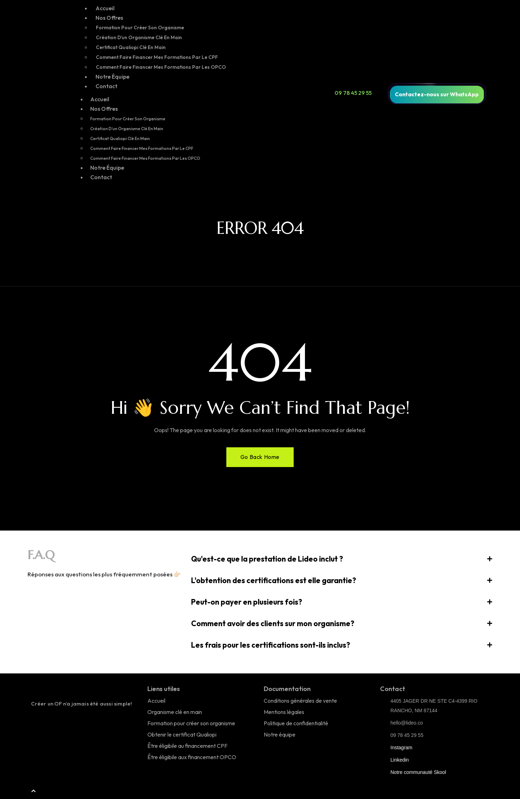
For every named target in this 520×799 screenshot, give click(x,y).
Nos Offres (109, 17)
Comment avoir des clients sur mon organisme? (272, 623)
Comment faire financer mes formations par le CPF (157, 57)
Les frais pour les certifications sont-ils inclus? (270, 644)
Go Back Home (260, 456)
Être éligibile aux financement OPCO (191, 757)
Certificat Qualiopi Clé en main (131, 47)
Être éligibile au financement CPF (187, 745)
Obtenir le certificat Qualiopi (181, 734)
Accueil (105, 8)
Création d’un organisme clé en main (139, 37)
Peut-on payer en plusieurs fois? (246, 601)
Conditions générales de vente (300, 700)
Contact (106, 86)
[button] (342, 559)
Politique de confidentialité (296, 723)
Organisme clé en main (174, 711)
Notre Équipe (112, 76)
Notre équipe (279, 734)
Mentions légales (284, 711)
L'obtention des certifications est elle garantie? (273, 580)
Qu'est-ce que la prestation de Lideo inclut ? (267, 558)
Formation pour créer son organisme (140, 27)
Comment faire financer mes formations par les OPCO (161, 67)
